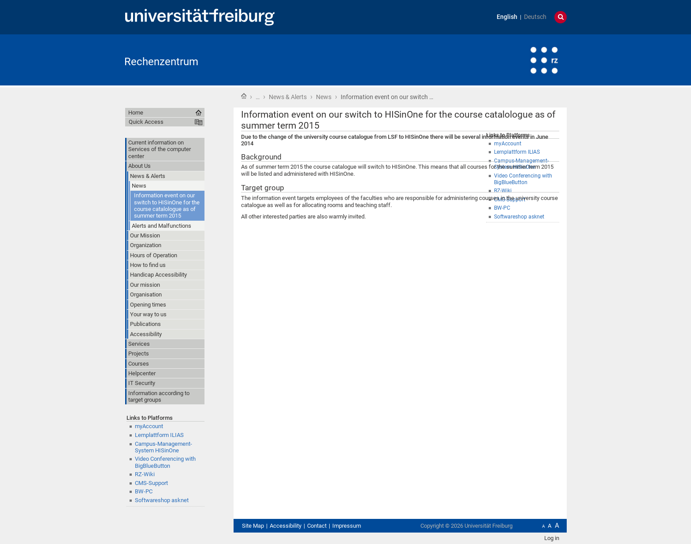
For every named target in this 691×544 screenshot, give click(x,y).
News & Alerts (288, 96)
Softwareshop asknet (162, 500)
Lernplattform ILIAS (159, 435)
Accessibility (285, 525)
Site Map (253, 525)
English (507, 17)
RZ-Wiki (145, 474)
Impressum (346, 525)
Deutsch (535, 17)
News (323, 96)
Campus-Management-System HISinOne (163, 447)
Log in (551, 538)
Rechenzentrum (161, 62)
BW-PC (143, 491)
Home (243, 96)
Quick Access (146, 121)
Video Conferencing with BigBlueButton (165, 462)
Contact (317, 525)
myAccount (149, 426)
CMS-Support (151, 483)
